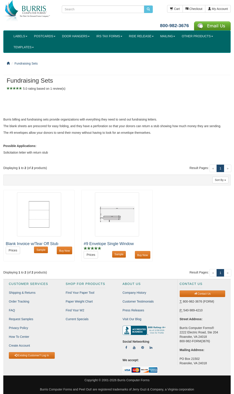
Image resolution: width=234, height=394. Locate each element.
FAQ (12, 310)
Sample (40, 249)
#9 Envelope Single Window (109, 244)
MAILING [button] (167, 36)
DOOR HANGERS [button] (76, 36)
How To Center (19, 336)
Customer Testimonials (138, 301)
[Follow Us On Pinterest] (142, 347)
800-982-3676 (174, 25)
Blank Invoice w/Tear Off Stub (32, 244)
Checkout (193, 9)
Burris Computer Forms (133, 380)
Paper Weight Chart (79, 301)
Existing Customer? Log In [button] (32, 355)
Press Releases (133, 310)
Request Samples (21, 319)
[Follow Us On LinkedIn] (151, 347)
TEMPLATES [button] (23, 47)
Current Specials (77, 319)
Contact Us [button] (202, 293)
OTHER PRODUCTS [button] (197, 36)
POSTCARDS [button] (44, 36)
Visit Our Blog (132, 319)
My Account (218, 9)
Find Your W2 (75, 310)
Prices (13, 250)
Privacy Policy (18, 328)
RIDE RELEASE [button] (141, 36)
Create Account (19, 345)
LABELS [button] (20, 36)
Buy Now (64, 250)
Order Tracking (19, 301)
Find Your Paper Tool (80, 292)
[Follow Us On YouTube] (134, 347)
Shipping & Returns (22, 292)
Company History (134, 292)
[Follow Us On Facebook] (126, 347)
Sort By (220, 180)
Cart (175, 9)
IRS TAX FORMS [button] (109, 36)
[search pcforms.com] (148, 9)
